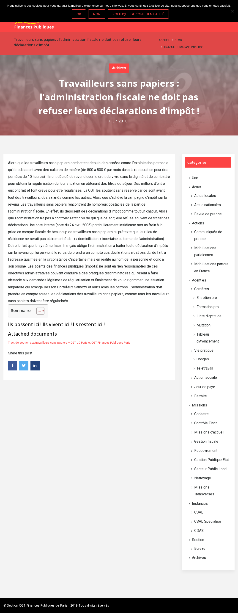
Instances (200, 503)
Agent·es (199, 280)
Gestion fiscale (206, 441)
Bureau (199, 548)
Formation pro (208, 307)
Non (97, 14)
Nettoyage (202, 478)
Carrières (201, 289)
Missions (199, 405)
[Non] (232, 11)
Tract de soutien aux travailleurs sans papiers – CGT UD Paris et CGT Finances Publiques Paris (69, 342)
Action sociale (205, 377)
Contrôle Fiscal (206, 423)
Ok (79, 14)
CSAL (198, 512)
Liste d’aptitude (209, 316)
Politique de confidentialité (138, 14)
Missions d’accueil (209, 432)
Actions (198, 223)
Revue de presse (208, 214)
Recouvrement (205, 450)
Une (195, 178)
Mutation (204, 325)
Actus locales (205, 195)
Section (198, 540)
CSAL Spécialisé (207, 521)
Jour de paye (204, 387)
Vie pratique (203, 350)
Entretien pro (207, 297)
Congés (203, 359)
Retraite (200, 396)
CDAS (199, 530)
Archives (119, 68)
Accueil (164, 40)
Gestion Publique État (211, 460)
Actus (196, 187)
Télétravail (205, 368)
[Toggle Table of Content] (38, 311)
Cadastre (201, 414)
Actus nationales (207, 205)
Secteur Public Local (210, 469)
